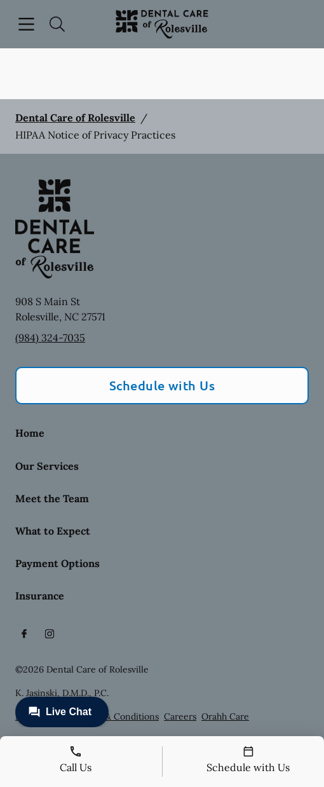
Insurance (39, 595)
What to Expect (52, 530)
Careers (180, 716)
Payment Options (57, 563)
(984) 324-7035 (50, 337)
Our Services (47, 466)
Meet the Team (52, 498)
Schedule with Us (162, 385)
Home (29, 433)
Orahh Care (225, 716)
